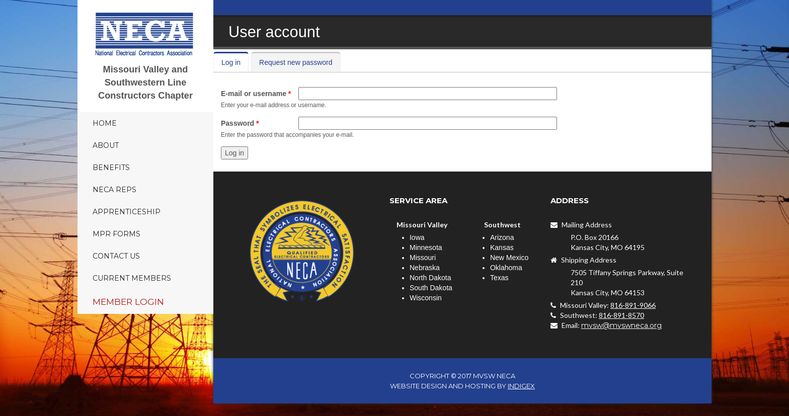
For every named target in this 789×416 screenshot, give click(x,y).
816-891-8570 (621, 315)
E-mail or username (256, 94)
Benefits (111, 167)
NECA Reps (114, 189)
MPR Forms (116, 233)
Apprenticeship (127, 211)
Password (240, 123)
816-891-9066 (633, 305)
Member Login (128, 301)
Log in (235, 62)
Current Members (132, 278)
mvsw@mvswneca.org (621, 325)
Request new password (296, 62)
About (106, 145)
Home (105, 123)
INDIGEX (521, 386)
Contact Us (116, 256)
